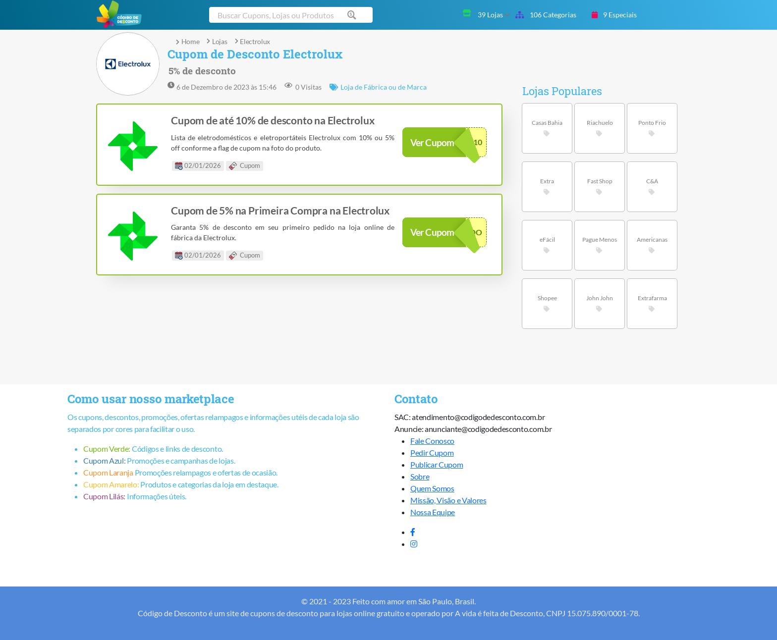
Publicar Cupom (436, 464)
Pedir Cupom (431, 452)
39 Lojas (494, 14)
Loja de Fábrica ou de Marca (378, 87)
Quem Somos (432, 488)
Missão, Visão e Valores (448, 500)
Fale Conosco (432, 440)
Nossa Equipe (432, 512)
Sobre (419, 476)
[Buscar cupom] (291, 15)
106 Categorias (545, 14)
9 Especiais (614, 14)
